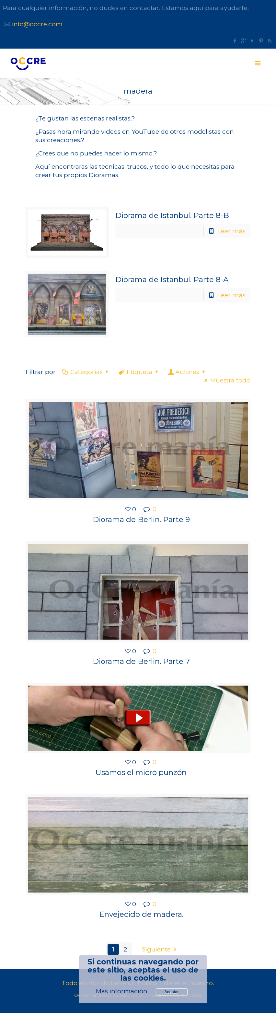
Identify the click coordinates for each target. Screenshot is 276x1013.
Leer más (231, 231)
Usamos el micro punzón (141, 772)
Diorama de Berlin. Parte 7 (141, 661)
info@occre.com (37, 24)
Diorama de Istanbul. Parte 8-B (172, 215)
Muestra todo (225, 380)
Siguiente (160, 949)
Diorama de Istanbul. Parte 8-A (171, 279)
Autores (187, 372)
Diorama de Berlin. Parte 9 (141, 519)
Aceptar (171, 992)
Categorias (86, 372)
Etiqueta (139, 372)
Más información (121, 991)
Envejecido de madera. (141, 914)
